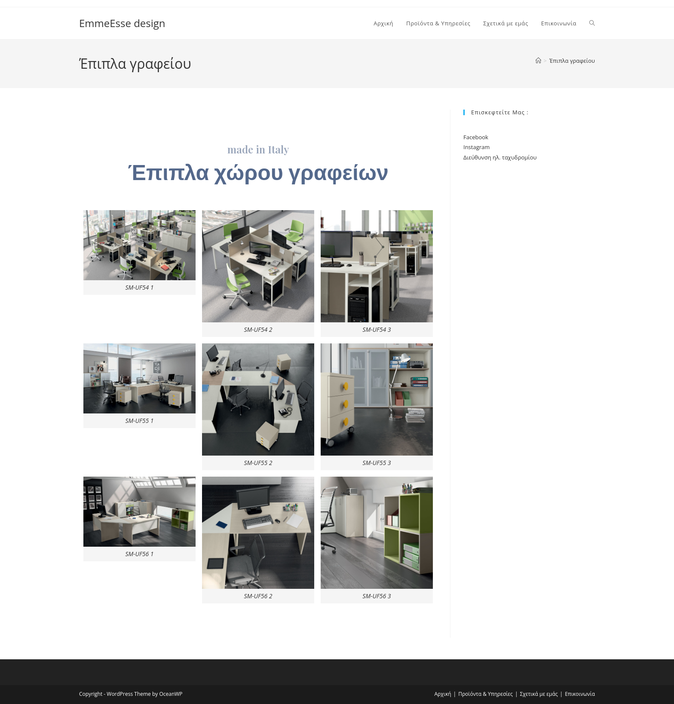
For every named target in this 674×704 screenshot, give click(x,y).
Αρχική (443, 694)
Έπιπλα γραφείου (572, 60)
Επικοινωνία (580, 694)
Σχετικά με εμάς (539, 694)
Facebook (475, 137)
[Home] (538, 60)
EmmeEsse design (122, 23)
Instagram (476, 147)
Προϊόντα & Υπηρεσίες (485, 694)
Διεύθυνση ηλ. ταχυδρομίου (499, 157)
